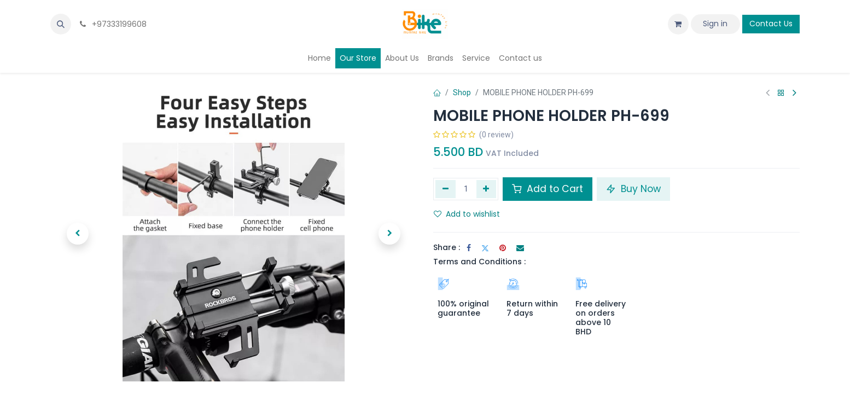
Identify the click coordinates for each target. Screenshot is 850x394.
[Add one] (486, 189)
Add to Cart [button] (547, 188)
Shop (462, 92)
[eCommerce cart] (678, 24)
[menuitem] (319, 58)
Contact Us (771, 23)
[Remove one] (445, 189)
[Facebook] (469, 248)
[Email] (520, 248)
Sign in (715, 23)
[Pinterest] (502, 248)
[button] (60, 24)
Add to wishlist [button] (467, 213)
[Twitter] (485, 248)
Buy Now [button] (633, 188)
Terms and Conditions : (479, 261)
